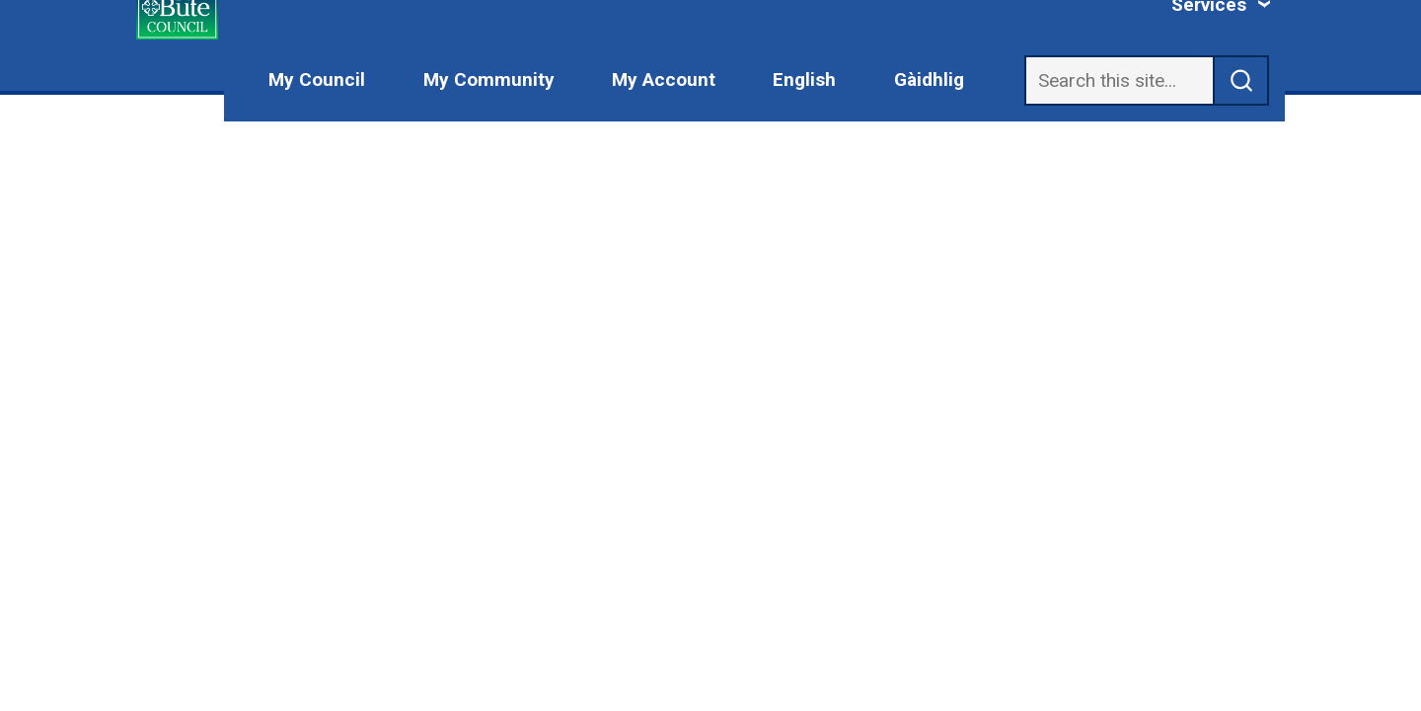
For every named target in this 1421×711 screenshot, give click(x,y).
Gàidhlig (929, 79)
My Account (663, 79)
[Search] (1119, 80)
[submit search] (1241, 80)
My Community (489, 79)
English (804, 79)
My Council (316, 79)
